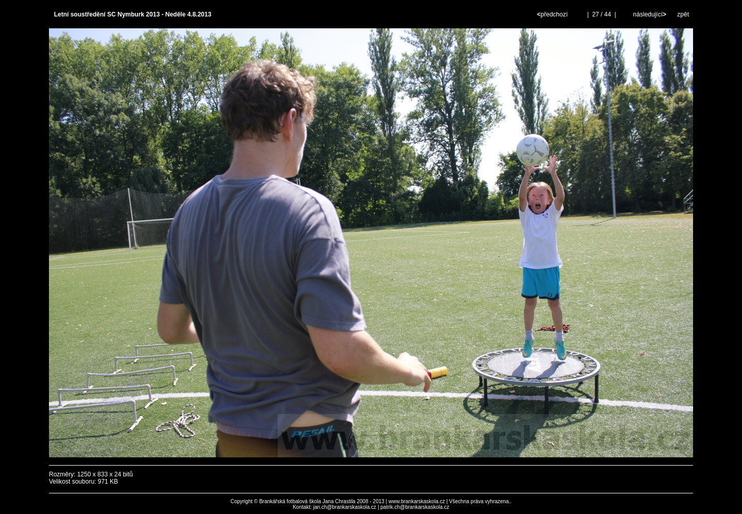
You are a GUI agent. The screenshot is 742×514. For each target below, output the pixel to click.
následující (648, 14)
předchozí (553, 14)
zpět (683, 14)
